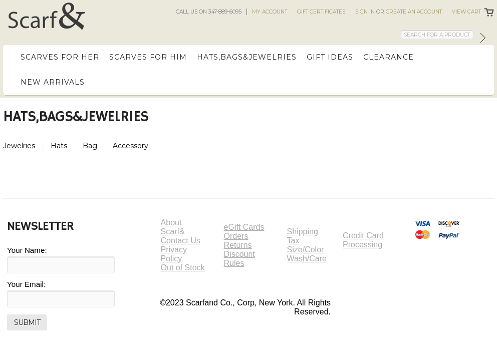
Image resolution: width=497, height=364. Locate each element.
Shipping (302, 231)
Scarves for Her (60, 57)
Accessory (130, 145)
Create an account (414, 12)
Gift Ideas (330, 57)
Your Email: (26, 284)
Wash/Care (307, 258)
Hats (59, 145)
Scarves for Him (148, 57)
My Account (269, 12)
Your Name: (27, 250)
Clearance (388, 57)
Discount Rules (239, 258)
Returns (238, 245)
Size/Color (305, 249)
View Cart (466, 12)
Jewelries (19, 145)
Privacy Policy (174, 254)
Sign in (365, 12)
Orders (236, 236)
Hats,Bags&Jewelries (247, 57)
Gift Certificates (321, 12)
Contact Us (180, 240)
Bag (90, 145)
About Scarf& (173, 227)
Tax (293, 240)
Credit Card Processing (363, 240)
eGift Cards (244, 227)
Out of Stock (183, 267)
